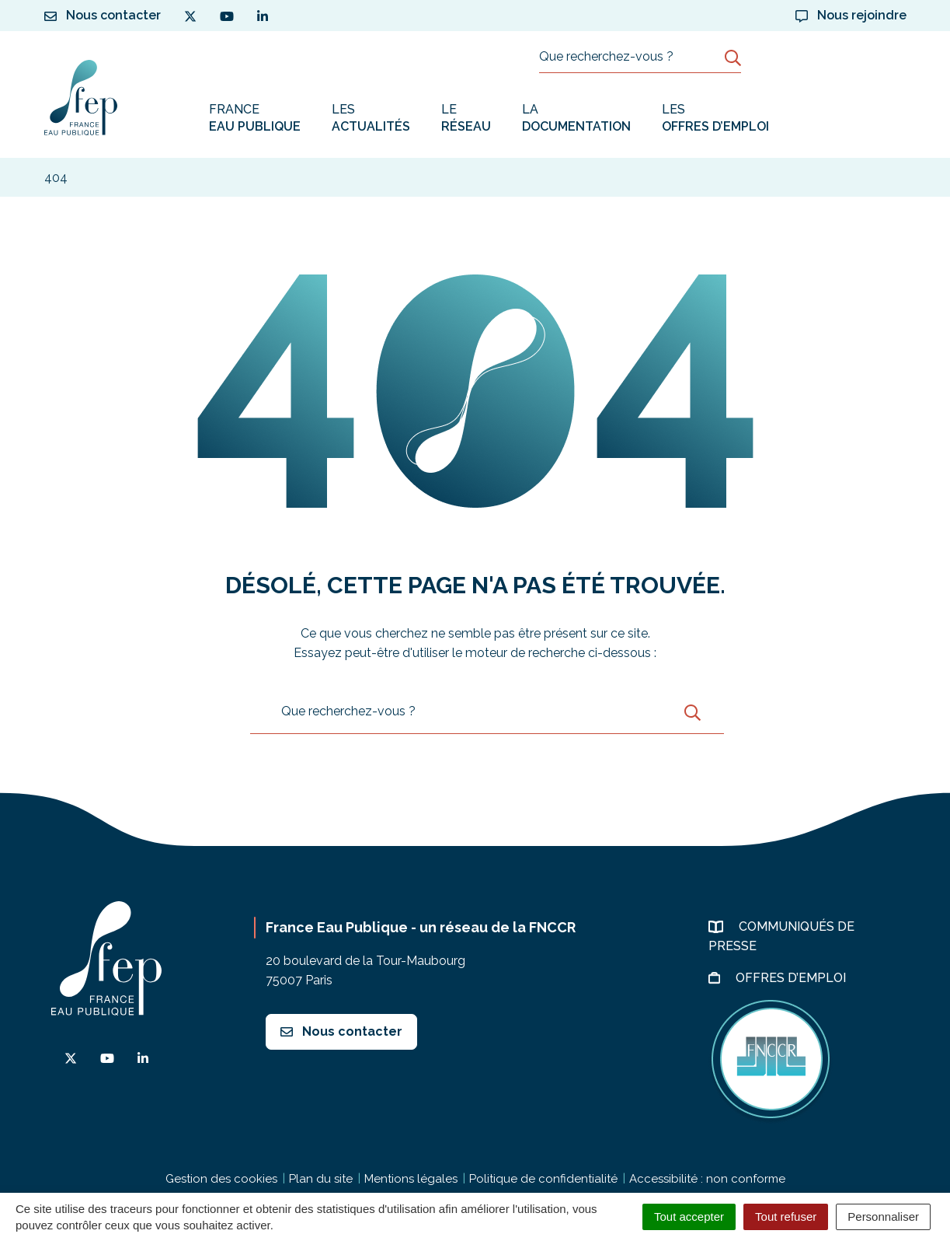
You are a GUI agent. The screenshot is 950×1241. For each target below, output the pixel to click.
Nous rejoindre (851, 15)
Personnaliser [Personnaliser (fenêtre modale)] (883, 1216)
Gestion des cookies (221, 1179)
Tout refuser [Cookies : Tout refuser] (785, 1216)
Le (466, 118)
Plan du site (321, 1179)
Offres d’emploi (792, 977)
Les (371, 118)
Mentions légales (411, 1179)
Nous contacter (341, 1031)
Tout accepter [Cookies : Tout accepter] (689, 1216)
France (255, 118)
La (576, 118)
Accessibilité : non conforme (707, 1179)
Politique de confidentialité (543, 1179)
